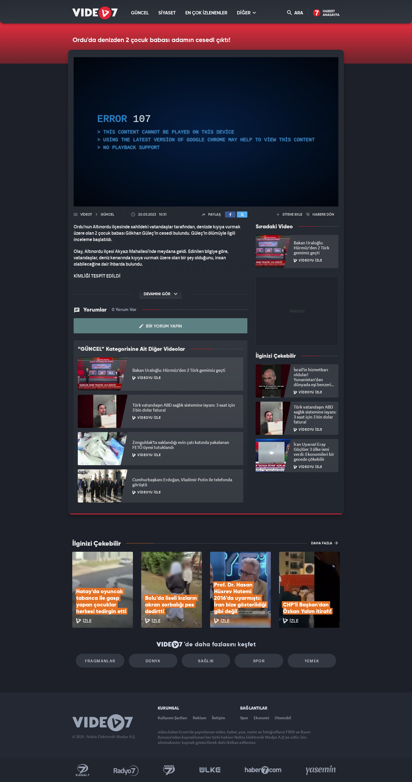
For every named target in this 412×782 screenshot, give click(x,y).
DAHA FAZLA (324, 542)
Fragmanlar (100, 660)
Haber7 (263, 770)
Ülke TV (210, 770)
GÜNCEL (140, 13)
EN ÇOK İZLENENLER (206, 13)
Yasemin (321, 770)
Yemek (312, 660)
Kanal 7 (82, 770)
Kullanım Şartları (172, 717)
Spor (259, 660)
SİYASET (167, 13)
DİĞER (246, 13)
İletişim (218, 717)
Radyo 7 (126, 770)
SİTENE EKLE (289, 214)
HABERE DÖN (320, 214)
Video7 (86, 214)
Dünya (153, 660)
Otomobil (283, 717)
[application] (206, 131)
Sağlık (206, 660)
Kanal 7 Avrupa (169, 770)
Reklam (199, 717)
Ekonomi (261, 717)
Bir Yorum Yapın (160, 326)
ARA (295, 13)
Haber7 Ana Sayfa (326, 13)
